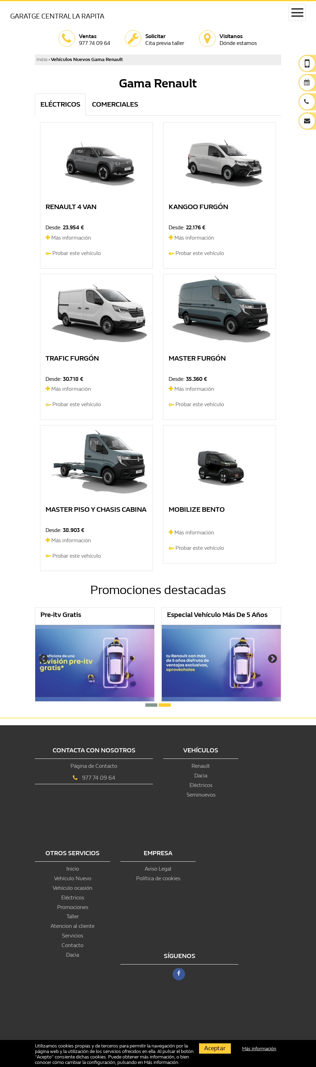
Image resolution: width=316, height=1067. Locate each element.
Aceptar (215, 1048)
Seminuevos (200, 794)
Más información (68, 237)
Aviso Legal (158, 868)
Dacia (200, 775)
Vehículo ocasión (72, 888)
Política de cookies (158, 878)
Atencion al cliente (72, 926)
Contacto (72, 945)
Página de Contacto (93, 766)
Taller (72, 916)
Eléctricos (200, 785)
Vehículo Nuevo (72, 878)
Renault (201, 766)
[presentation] (43, 659)
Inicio (42, 59)
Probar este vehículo (76, 253)
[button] (151, 705)
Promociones (72, 907)
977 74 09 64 (98, 778)
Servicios (72, 935)
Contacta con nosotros (94, 750)
